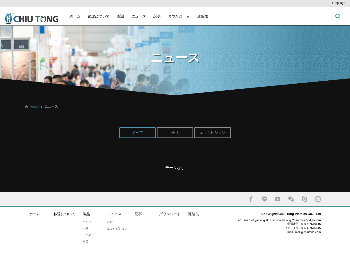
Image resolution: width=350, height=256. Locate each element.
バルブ (87, 222)
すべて (137, 132)
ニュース (138, 16)
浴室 (85, 228)
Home (34, 107)
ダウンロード (179, 16)
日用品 (87, 235)
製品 (120, 16)
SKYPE (304, 199)
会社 (175, 132)
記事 (156, 16)
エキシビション (212, 132)
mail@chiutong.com (309, 232)
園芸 (85, 241)
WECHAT (291, 199)
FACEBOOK (251, 199)
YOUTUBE (278, 199)
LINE (264, 199)
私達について (98, 16)
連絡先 (202, 16)
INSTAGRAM (318, 199)
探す (338, 16)
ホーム (74, 16)
